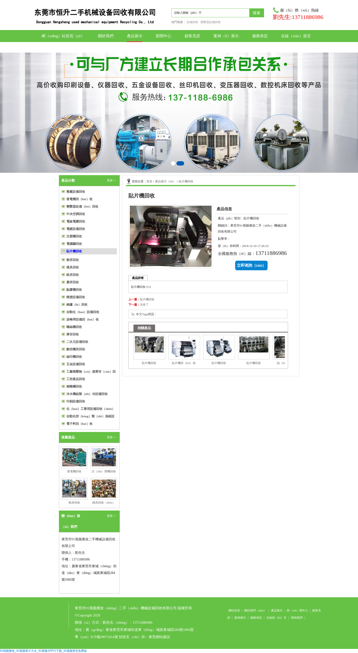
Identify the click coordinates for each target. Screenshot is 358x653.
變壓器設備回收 (211, 22)
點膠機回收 (74, 289)
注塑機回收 (74, 236)
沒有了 (144, 304)
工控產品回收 (75, 379)
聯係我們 (163, 47)
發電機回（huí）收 (79, 199)
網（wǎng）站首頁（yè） (63, 36)
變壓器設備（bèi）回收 (82, 206)
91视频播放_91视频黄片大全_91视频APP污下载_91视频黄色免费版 (43, 651)
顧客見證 (192, 36)
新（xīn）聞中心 (297, 610)
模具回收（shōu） (103, 502)
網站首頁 (234, 610)
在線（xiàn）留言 (296, 36)
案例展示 (240, 617)
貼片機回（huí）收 (184, 363)
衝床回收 (72, 260)
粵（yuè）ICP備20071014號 (96, 637)
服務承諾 (260, 36)
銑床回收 (72, 275)
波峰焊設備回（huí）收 (82, 319)
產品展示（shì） (165, 181)
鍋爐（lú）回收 (77, 304)
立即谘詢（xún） (251, 265)
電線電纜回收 (75, 221)
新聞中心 (163, 36)
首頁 (149, 181)
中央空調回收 (75, 214)
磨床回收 (72, 282)
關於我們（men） (255, 610)
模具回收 (72, 267)
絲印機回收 (74, 356)
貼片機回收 (74, 251)
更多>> (111, 180)
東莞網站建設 (159, 637)
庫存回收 (72, 334)
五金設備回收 (75, 364)
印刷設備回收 (75, 401)
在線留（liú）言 (276, 617)
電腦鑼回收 (74, 244)
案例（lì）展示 (226, 36)
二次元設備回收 (77, 342)
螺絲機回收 (74, 327)
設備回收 (192, 22)
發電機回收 (74, 471)
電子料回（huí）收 (79, 423)
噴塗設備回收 (75, 297)
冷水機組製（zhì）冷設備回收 (87, 394)
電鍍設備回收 (75, 229)
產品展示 (134, 36)
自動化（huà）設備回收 (83, 312)
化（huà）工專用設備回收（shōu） (90, 409)
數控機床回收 (75, 349)
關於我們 (105, 36)
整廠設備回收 (75, 191)
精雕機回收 (74, 386)
